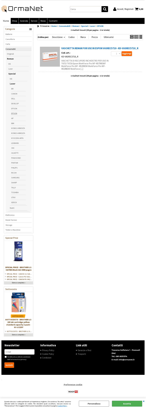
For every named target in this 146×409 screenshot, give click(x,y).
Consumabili (11, 49)
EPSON (14, 108)
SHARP (14, 182)
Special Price (11, 238)
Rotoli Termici (11, 220)
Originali (10, 54)
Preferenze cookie (73, 385)
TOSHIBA (15, 192)
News (42, 21)
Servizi (34, 21)
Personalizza (94, 403)
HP (12, 118)
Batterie (9, 34)
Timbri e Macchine (13, 230)
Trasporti (82, 354)
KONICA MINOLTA (18, 128)
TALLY (13, 187)
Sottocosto (11, 289)
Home (6, 21)
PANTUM (14, 163)
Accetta (127, 403)
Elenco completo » (18, 283)
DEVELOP (15, 103)
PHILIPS (14, 168)
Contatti (52, 21)
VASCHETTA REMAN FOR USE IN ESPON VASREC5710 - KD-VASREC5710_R (99, 48)
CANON (14, 94)
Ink (9, 64)
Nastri (12, 208)
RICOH (14, 173)
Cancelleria (10, 39)
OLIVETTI (14, 153)
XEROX (14, 202)
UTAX (13, 197)
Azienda (24, 21)
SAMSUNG (15, 178)
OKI (12, 148)
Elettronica (10, 215)
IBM (12, 123)
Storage (9, 225)
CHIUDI (144, 401)
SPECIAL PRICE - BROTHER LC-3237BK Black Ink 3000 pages (18, 268)
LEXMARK (15, 143)
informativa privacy (18, 359)
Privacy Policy (48, 350)
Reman (10, 59)
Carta (8, 44)
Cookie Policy (62, 406)
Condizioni (46, 358)
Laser (10, 69)
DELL (13, 99)
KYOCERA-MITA (17, 138)
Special (12, 74)
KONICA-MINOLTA (18, 133)
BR (12, 89)
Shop (14, 21)
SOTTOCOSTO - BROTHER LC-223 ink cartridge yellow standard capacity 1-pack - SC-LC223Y (18, 324)
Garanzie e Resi (84, 350)
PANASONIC (16, 158)
